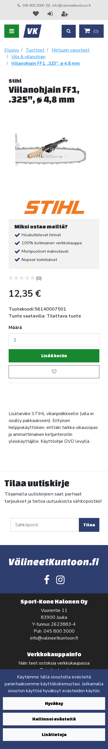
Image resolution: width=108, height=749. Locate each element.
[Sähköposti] (44, 525)
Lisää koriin (54, 355)
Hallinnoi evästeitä (54, 718)
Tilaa (89, 524)
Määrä (15, 327)
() (91, 31)
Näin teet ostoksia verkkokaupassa (54, 663)
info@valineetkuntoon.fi (71, 5)
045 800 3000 (33, 5)
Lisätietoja (54, 734)
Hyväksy (54, 703)
